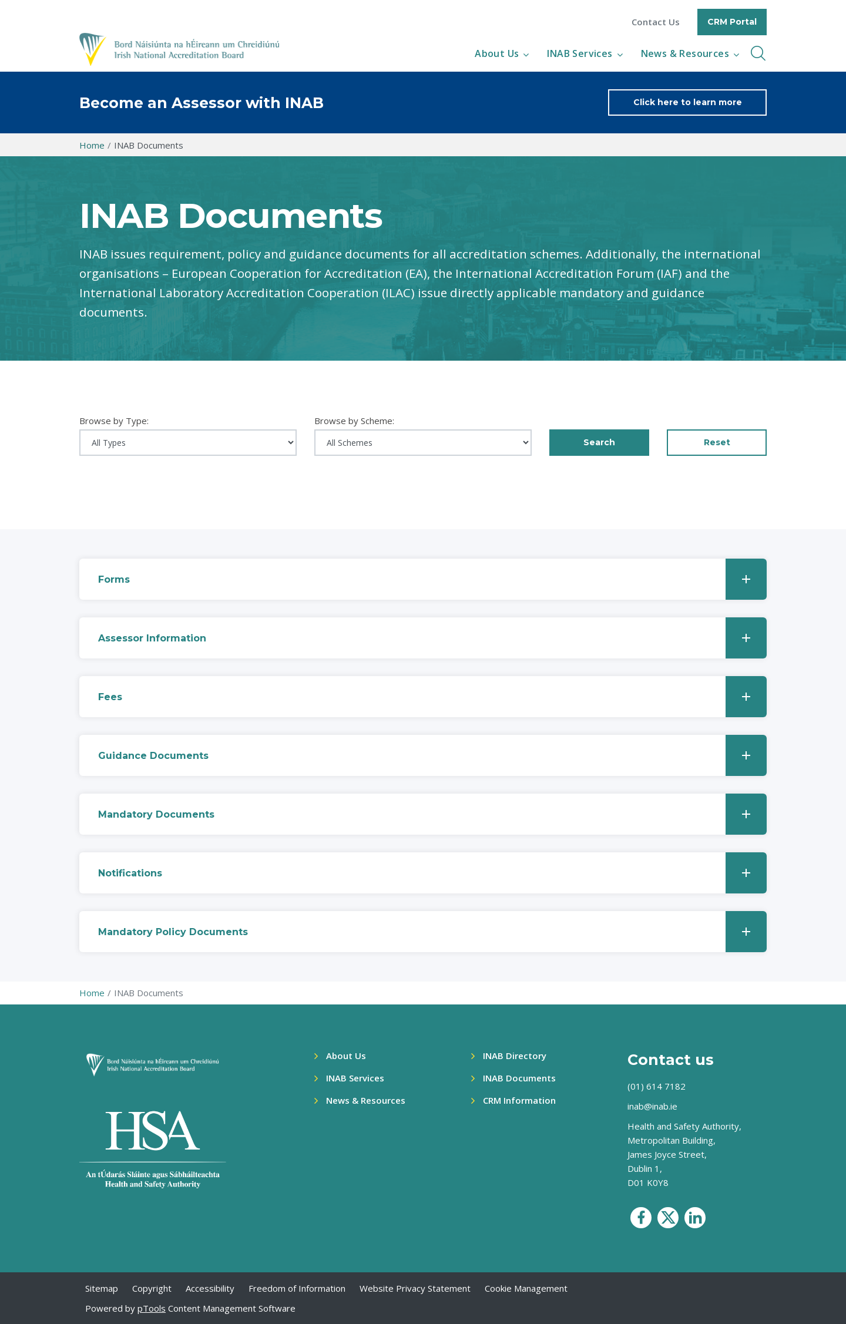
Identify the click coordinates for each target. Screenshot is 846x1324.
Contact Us (656, 22)
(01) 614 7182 (656, 1086)
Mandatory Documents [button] (432, 814)
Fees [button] (432, 696)
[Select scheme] (423, 442)
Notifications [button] (432, 872)
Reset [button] (717, 442)
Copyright (152, 1288)
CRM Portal (732, 21)
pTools (151, 1308)
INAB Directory (514, 1055)
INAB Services (579, 53)
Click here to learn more (687, 102)
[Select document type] (188, 442)
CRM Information (519, 1100)
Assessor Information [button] (432, 637)
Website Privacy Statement (415, 1288)
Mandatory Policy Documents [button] (432, 931)
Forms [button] (432, 579)
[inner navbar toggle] (758, 53)
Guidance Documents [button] (432, 755)
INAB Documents (519, 1078)
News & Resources (685, 53)
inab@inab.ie (652, 1106)
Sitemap (101, 1288)
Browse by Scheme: (354, 420)
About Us (497, 53)
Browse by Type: (114, 420)
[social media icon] (641, 1217)
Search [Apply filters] (599, 442)
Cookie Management (526, 1288)
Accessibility (210, 1288)
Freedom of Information (297, 1288)
